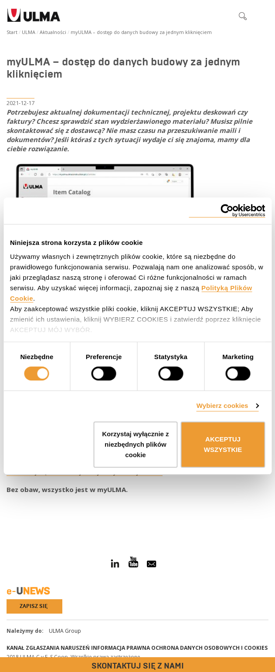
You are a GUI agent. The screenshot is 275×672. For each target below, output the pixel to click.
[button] (224, 16)
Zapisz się (34, 606)
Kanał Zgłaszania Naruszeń (48, 648)
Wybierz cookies (222, 405)
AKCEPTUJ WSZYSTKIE (223, 444)
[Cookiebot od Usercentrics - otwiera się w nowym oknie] (227, 210)
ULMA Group (65, 631)
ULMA (28, 32)
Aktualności (53, 32)
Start (12, 32)
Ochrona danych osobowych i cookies (209, 648)
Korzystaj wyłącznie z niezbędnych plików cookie (135, 444)
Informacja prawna (120, 648)
